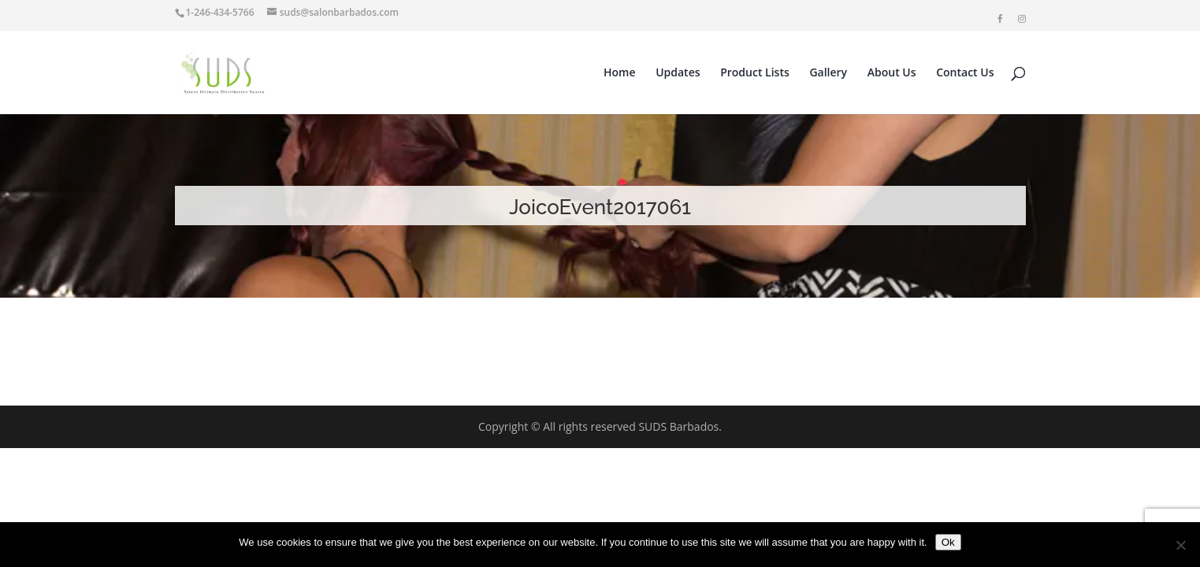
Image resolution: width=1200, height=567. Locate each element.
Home (620, 73)
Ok (948, 542)
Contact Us (965, 73)
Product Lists (754, 73)
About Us (891, 73)
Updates (678, 73)
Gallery (828, 73)
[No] (1180, 545)
